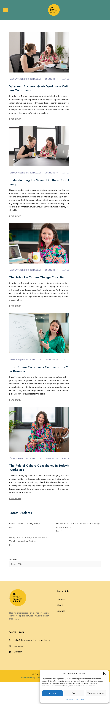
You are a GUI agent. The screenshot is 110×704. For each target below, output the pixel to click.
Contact (61, 633)
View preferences (95, 693)
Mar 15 (16, 82)
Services (61, 621)
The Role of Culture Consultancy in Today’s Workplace (38, 489)
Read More (15, 122)
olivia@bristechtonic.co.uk (28, 79)
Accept (52, 693)
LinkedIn (18, 674)
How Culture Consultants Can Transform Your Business (39, 387)
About (60, 627)
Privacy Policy (79, 699)
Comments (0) (55, 79)
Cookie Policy (68, 699)
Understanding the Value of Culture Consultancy (38, 189)
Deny (74, 693)
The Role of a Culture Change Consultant (38, 290)
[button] (104, 673)
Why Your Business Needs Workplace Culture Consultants (38, 91)
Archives (13, 581)
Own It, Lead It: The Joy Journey (24, 545)
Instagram (19, 668)
